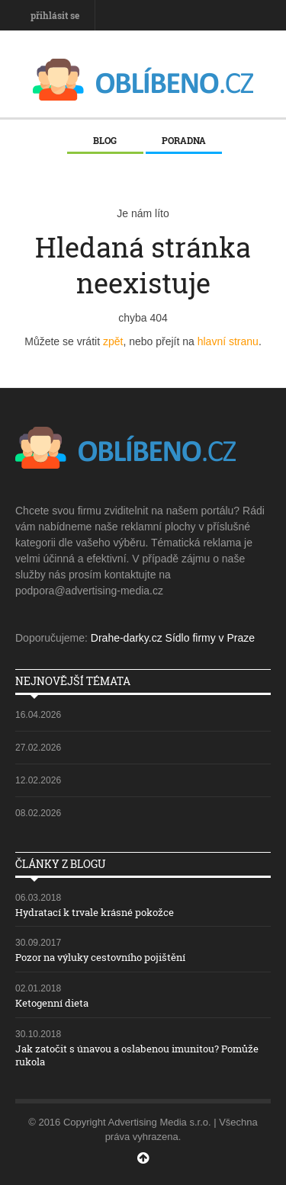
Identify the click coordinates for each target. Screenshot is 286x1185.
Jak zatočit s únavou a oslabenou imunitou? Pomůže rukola (137, 1055)
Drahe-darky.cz (126, 638)
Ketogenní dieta (51, 1003)
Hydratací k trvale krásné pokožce (94, 912)
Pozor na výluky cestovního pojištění (100, 957)
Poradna (184, 140)
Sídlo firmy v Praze (210, 638)
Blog (105, 140)
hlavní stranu (228, 341)
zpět (113, 341)
